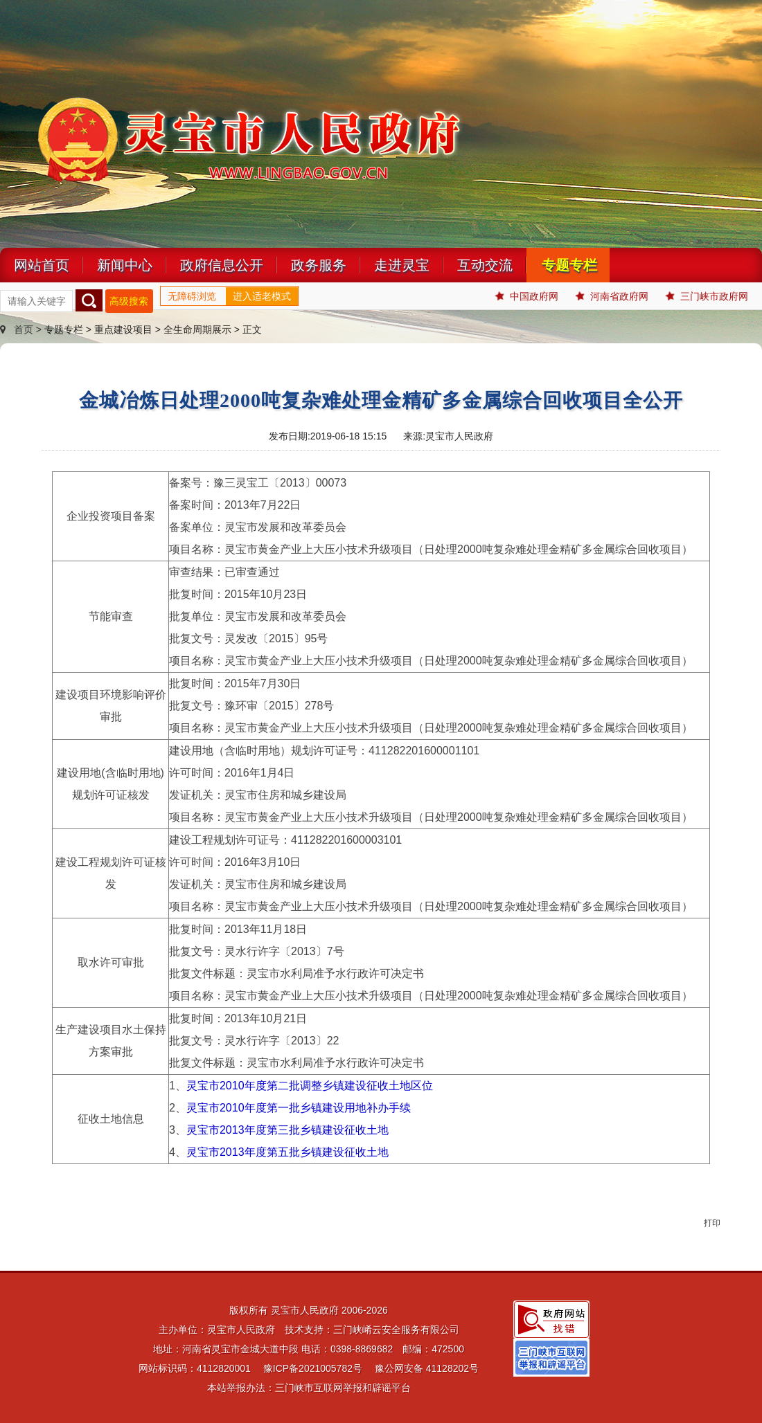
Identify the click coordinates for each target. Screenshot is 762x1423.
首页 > (22, 329)
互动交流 (485, 265)
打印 (712, 1223)
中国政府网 (526, 296)
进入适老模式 (262, 296)
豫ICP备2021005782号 (312, 1368)
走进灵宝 (401, 265)
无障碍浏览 (192, 296)
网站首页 (41, 265)
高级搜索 (128, 301)
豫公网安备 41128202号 (427, 1368)
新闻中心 (124, 265)
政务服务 (318, 265)
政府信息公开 (221, 265)
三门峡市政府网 (707, 296)
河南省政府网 (612, 296)
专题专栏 (569, 265)
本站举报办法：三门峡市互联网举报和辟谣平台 (309, 1387)
